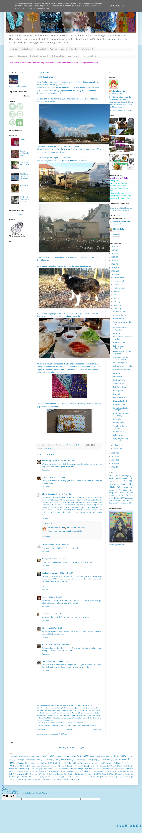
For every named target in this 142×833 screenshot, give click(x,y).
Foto (122, 484)
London (125, 487)
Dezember (117, 277)
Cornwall (111, 481)
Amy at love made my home (52, 661)
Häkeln (112, 487)
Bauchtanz (129, 756)
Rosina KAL (124, 492)
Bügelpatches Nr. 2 (120, 401)
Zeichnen (11, 779)
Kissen (15, 766)
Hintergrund (107, 763)
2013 (113, 463)
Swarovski (33, 774)
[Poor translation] (12, 796)
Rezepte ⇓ (53, 49)
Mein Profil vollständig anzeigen (120, 110)
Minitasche (102, 766)
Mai (115, 302)
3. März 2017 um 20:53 (60, 559)
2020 (113, 264)
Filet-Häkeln (119, 760)
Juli (115, 295)
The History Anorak (49, 461)
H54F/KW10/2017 (119, 404)
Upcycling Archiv (74, 56)
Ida (43, 628)
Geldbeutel (45, 763)
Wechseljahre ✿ (87, 49)
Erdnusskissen (118, 435)
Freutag (45, 448)
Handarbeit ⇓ (41, 49)
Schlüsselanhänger (40, 771)
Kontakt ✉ (74, 49)
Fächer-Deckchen (119, 315)
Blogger (81, 748)
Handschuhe (68, 763)
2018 (113, 271)
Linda (44, 614)
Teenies (116, 498)
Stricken (129, 495)
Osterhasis (117, 419)
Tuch (112, 774)
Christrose (24, 185)
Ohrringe (38, 769)
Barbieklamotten (104, 756)
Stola (11, 774)
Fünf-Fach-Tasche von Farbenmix (24, 176)
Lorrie (44, 597)
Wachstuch (83, 777)
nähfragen (47, 779)
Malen (92, 766)
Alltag (111, 475)
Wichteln (128, 777)
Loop (62, 766)
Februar (117, 445)
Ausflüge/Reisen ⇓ (27, 49)
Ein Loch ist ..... (118, 377)
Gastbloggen (34, 763)
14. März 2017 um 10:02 (76, 528)
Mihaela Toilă (118, 229)
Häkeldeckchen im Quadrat (123, 366)
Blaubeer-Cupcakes (120, 363)
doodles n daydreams (50, 573)
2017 (113, 274)
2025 (113, 250)
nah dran (37, 779)
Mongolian (117, 234)
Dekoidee (112, 484)
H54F (50, 448)
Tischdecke (81, 774)
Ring (115, 769)
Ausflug (112, 478)
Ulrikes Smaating (48, 494)
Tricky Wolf (46, 559)
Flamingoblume (118, 423)
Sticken (120, 771)
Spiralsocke (110, 771)
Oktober (117, 284)
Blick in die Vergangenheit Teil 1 (25, 199)
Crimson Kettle (48, 545)
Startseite (13, 49)
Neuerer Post (41, 730)
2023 (113, 254)
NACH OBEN (129, 825)
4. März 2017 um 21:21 (53, 628)
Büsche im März (119, 397)
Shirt (76, 771)
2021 (113, 260)
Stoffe (129, 771)
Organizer (46, 769)
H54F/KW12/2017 (119, 342)
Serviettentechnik (68, 771)
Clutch (38, 760)
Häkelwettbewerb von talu (122, 370)
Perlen (63, 769)
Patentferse (56, 769)
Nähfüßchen (127, 766)
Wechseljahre (117, 500)
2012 (113, 467)
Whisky (119, 777)
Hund (118, 763)
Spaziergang (98, 771)
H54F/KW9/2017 (119, 432)
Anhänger (58, 756)
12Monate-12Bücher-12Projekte (20, 756)
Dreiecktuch (106, 760)
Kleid (25, 766)
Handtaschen (81, 763)
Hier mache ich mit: (89, 56)
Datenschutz (22, 56)
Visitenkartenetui (71, 777)
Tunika (120, 774)
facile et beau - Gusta (56, 528)
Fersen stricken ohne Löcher (25, 153)
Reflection (88, 769)
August (116, 291)
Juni (115, 298)
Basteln (125, 478)
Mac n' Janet (47, 645)
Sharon (44, 477)
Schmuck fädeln (114, 495)
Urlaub (24, 777)
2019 (113, 267)
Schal (29, 771)
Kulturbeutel (35, 766)
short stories (124, 503)
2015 (113, 456)
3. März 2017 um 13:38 (66, 461)
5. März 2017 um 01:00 (60, 645)
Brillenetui (29, 760)
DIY (124, 481)
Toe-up (91, 774)
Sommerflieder (118, 319)
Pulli (71, 769)
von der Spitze (70, 779)
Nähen (124, 490)
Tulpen (22, 139)
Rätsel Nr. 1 (117, 373)
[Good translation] (5, 796)
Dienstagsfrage (92, 760)
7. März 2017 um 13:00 (72, 661)
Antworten (45, 470)
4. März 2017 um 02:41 (55, 597)
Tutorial (127, 774)
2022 (113, 257)
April (116, 305)
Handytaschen (95, 763)
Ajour (38, 756)
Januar (116, 449)
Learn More (114, 6)
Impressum (11, 56)
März (116, 309)
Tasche (60, 774)
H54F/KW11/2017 (119, 380)
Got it (124, 6)
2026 (113, 247)
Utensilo (35, 777)
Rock (122, 769)
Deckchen (67, 760)
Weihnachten (108, 777)
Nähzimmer (13, 769)
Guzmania (116, 394)
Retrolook (99, 769)
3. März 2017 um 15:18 (64, 494)
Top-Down (102, 774)
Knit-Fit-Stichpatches (120, 387)
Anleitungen (125, 476)
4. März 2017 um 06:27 (55, 614)
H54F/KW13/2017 (119, 312)
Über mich (64, 49)
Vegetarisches (128, 498)
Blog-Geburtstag (17, 760)
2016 (113, 453)
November (118, 281)
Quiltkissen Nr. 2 (119, 384)
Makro (111, 490)
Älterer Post (97, 730)
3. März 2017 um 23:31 (67, 573)
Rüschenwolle (21, 771)
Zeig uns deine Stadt (24, 779)
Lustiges (70, 766)
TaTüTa (51, 774)
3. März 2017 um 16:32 (62, 545)
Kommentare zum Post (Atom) (56, 734)
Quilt (79, 769)
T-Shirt (43, 774)
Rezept (111, 492)
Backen (92, 756)
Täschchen (12, 777)
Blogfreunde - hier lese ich (39, 56)
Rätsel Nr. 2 (117, 333)
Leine (46, 766)
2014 (113, 460)
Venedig (58, 777)
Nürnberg (25, 768)
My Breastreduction (58, 56)
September (118, 288)
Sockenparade (118, 391)
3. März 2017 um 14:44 (56, 477)
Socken (85, 771)
